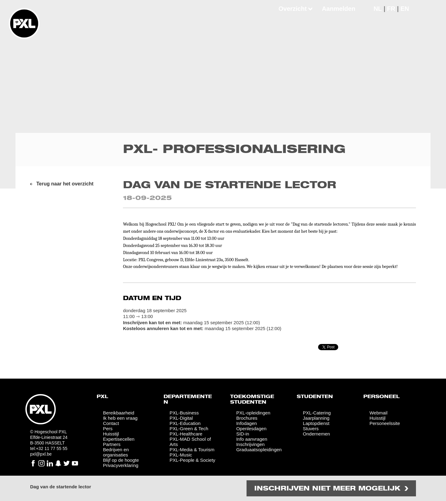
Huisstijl (111, 433)
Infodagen (246, 423)
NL (378, 9)
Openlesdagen (251, 428)
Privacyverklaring (120, 465)
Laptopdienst (316, 423)
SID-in (242, 433)
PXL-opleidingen (253, 412)
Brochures (246, 418)
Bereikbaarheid (118, 412)
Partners (111, 444)
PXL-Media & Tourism (192, 449)
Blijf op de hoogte (121, 460)
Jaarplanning (316, 418)
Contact (111, 423)
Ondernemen (316, 433)
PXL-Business (184, 412)
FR (391, 9)
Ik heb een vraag (120, 418)
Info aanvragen (251, 439)
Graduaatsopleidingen (259, 449)
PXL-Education (185, 423)
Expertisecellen (118, 439)
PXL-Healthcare (186, 433)
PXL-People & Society (193, 460)
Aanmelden (338, 9)
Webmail (378, 412)
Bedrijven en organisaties (116, 452)
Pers (107, 428)
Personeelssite (384, 423)
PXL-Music (181, 454)
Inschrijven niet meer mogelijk (327, 489)
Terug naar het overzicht (65, 183)
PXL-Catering (317, 412)
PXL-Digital (181, 418)
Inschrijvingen (250, 444)
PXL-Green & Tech (189, 428)
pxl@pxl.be (40, 454)
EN (404, 9)
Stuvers (311, 428)
